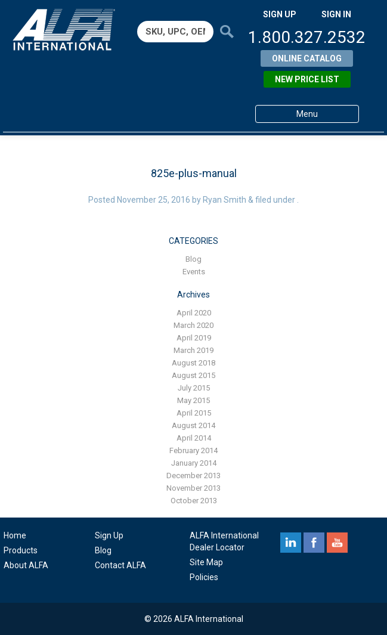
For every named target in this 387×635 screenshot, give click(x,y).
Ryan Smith (224, 200)
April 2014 (194, 437)
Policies (204, 577)
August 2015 (193, 375)
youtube (337, 542)
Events (193, 271)
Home (15, 535)
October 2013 (194, 500)
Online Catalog (307, 58)
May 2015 (193, 400)
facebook (314, 542)
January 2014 (193, 463)
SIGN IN (336, 14)
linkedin (290, 542)
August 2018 (193, 362)
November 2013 (193, 488)
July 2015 (194, 387)
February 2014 (193, 450)
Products (21, 550)
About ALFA (26, 565)
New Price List (307, 79)
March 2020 (193, 325)
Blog (193, 259)
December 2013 (193, 475)
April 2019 (194, 337)
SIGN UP (279, 14)
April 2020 (194, 312)
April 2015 (194, 412)
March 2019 (193, 350)
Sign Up (109, 535)
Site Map (206, 562)
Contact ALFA (120, 565)
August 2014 (193, 425)
